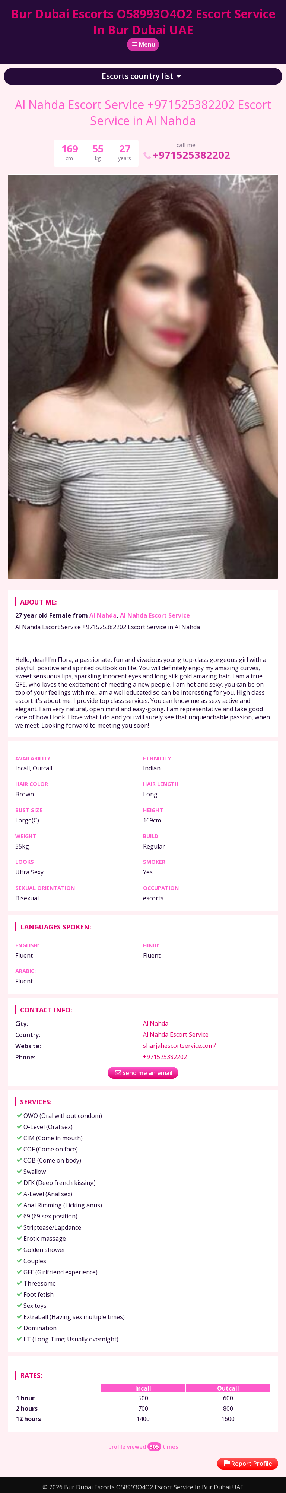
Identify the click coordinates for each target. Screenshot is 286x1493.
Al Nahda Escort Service (155, 615)
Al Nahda (103, 615)
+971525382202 (186, 155)
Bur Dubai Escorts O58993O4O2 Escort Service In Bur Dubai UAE (143, 22)
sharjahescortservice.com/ (179, 1046)
